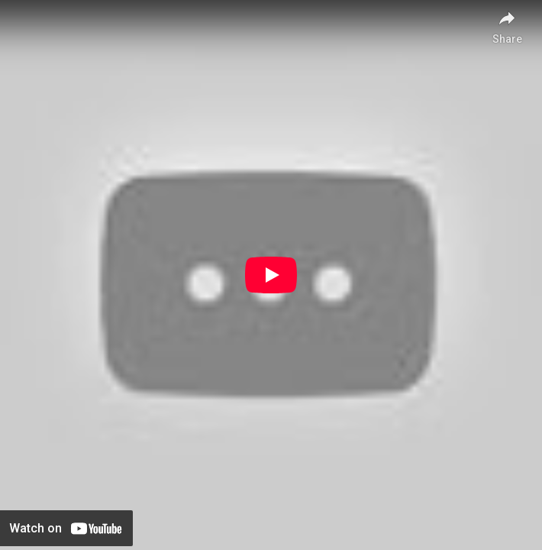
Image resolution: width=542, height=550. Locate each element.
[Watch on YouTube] (66, 528)
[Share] (507, 23)
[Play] (271, 275)
